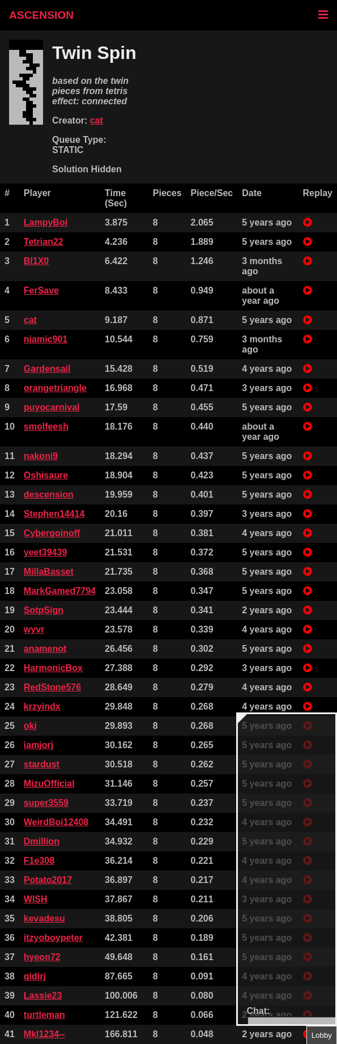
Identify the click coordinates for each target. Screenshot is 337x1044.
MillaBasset (49, 571)
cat (96, 120)
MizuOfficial (49, 783)
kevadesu (44, 918)
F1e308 (39, 860)
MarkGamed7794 (60, 591)
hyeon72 (42, 957)
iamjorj (38, 745)
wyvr (34, 629)
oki (30, 726)
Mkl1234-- (44, 1034)
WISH (36, 899)
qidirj (35, 976)
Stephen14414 (54, 514)
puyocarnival (52, 407)
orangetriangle (55, 388)
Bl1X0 (36, 261)
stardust (41, 764)
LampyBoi (45, 222)
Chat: (258, 1011)
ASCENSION (41, 15)
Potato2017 (48, 880)
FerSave (41, 290)
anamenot (45, 648)
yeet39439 (45, 552)
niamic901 (45, 339)
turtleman (44, 1015)
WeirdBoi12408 (56, 822)
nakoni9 (41, 456)
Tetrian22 (43, 242)
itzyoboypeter (53, 938)
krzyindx (42, 706)
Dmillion (41, 841)
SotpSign (43, 610)
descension (49, 494)
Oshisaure (46, 475)
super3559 (46, 803)
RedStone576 (52, 687)
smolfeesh (46, 426)
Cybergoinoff (52, 533)
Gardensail (47, 369)
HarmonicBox (53, 668)
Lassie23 (43, 995)
